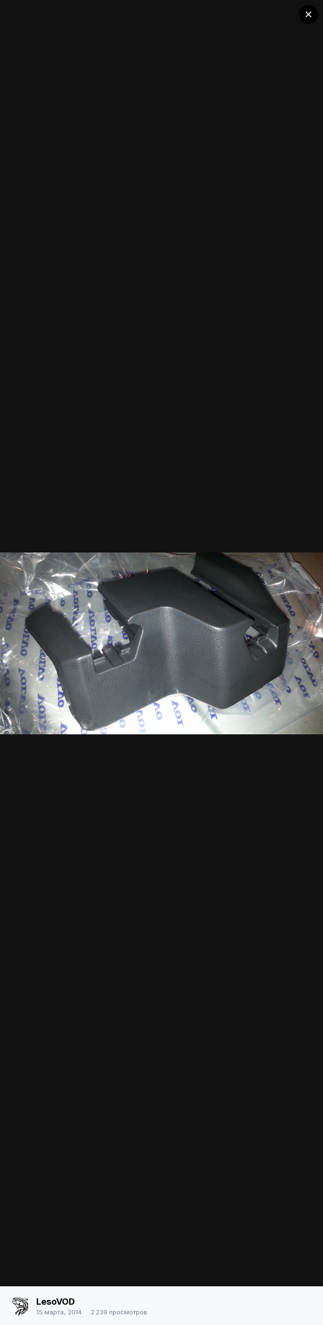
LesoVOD (55, 1301)
